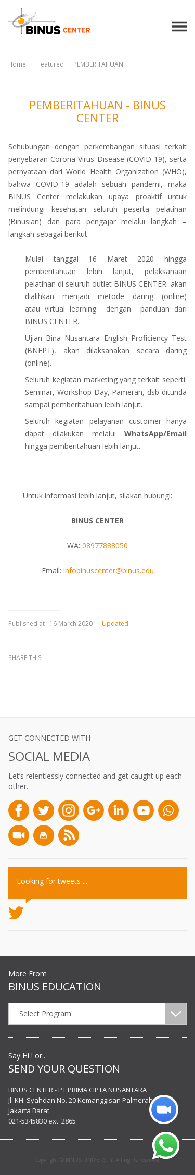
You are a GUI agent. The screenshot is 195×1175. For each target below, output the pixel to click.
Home (17, 64)
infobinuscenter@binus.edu (108, 570)
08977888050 (105, 545)
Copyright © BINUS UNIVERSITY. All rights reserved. (97, 1160)
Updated (111, 623)
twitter (44, 675)
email (96, 675)
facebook (18, 675)
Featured (50, 64)
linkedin (70, 675)
